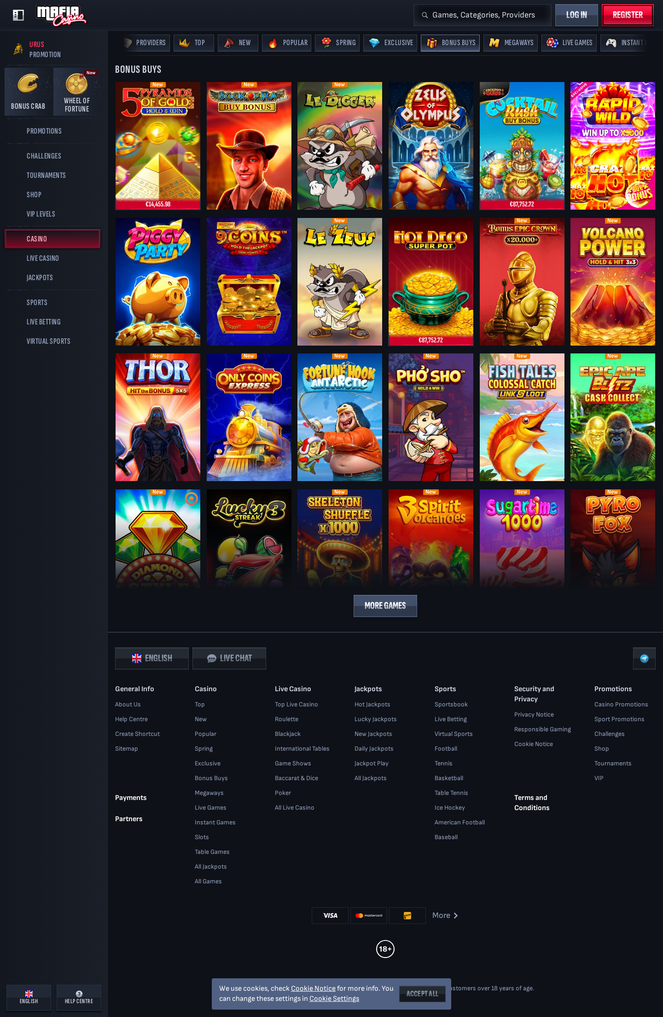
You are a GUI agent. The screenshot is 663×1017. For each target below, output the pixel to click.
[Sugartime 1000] (522, 552)
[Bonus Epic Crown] (522, 281)
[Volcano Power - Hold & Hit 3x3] (613, 281)
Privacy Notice (534, 714)
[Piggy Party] (158, 281)
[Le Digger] (340, 146)
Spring (204, 748)
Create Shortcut (137, 734)
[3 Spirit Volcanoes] (431, 552)
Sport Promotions (619, 719)
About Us (128, 704)
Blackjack (288, 734)
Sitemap (126, 748)
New (201, 719)
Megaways (209, 793)
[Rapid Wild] (613, 146)
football (446, 748)
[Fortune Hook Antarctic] (340, 417)
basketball (449, 778)
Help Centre (131, 719)
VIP (599, 778)
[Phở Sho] (431, 417)
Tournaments (613, 763)
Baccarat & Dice (296, 778)
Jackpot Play (372, 763)
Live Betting (451, 719)
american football (460, 822)
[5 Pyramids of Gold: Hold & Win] (158, 146)
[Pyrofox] (613, 552)
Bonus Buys (211, 778)
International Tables (302, 748)
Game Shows (293, 763)
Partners (129, 818)
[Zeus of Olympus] (431, 146)
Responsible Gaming (542, 729)
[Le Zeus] (340, 281)
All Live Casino (294, 807)
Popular (205, 734)
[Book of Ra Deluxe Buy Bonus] (249, 146)
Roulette (286, 719)
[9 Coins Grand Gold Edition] (249, 281)
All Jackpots (211, 866)
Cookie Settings (334, 999)
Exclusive (208, 763)
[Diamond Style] (158, 552)
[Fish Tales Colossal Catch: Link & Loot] (522, 417)
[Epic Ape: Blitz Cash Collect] (613, 417)
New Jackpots (373, 734)
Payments (131, 797)
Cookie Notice (533, 744)
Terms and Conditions (532, 802)
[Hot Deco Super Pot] (431, 281)
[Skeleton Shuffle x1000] (340, 552)
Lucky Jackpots (376, 719)
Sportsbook (451, 704)
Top (200, 704)
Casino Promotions (621, 704)
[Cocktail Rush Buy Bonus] (522, 146)
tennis (444, 763)
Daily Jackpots (374, 748)
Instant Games (215, 822)
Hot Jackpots (372, 704)
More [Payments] (445, 915)
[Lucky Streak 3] (249, 552)
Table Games (212, 852)
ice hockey (450, 807)
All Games (208, 881)
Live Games (211, 807)
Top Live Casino (296, 704)
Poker (283, 793)
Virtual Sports (454, 734)
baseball (446, 837)
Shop (601, 748)
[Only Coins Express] (249, 417)
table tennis (451, 793)
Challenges (609, 734)
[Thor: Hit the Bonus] (158, 417)
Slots (202, 837)
